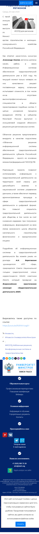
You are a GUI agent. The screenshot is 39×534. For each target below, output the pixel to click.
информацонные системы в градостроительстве (18, 351)
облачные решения (23, 345)
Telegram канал (19, 444)
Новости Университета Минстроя (21, 337)
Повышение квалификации (19, 391)
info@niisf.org (19, 466)
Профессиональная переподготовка (19, 389)
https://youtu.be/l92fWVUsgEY (16, 326)
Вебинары (19, 394)
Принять (20, 524)
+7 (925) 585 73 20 (19, 463)
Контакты (19, 417)
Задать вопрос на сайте (22, 470)
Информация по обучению (19, 411)
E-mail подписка (19, 447)
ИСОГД (9, 345)
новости (10, 333)
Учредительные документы (19, 414)
